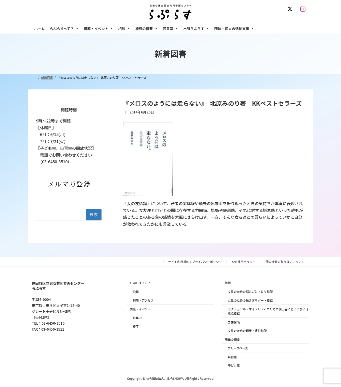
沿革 (136, 291)
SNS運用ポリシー (244, 262)
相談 (124, 29)
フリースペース (238, 348)
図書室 (170, 29)
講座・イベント (98, 29)
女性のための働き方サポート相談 (250, 300)
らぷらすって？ (64, 29)
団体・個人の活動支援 (234, 29)
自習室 (232, 357)
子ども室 (234, 365)
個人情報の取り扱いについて (285, 262)
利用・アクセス (143, 300)
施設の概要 (146, 29)
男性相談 (234, 322)
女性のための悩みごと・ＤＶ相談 (250, 291)
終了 (136, 326)
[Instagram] (304, 9)
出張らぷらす (196, 29)
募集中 (137, 318)
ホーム (39, 28)
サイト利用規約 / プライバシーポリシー (195, 262)
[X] (291, 9)
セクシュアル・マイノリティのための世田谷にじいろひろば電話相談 (268, 311)
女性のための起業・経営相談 (247, 330)
